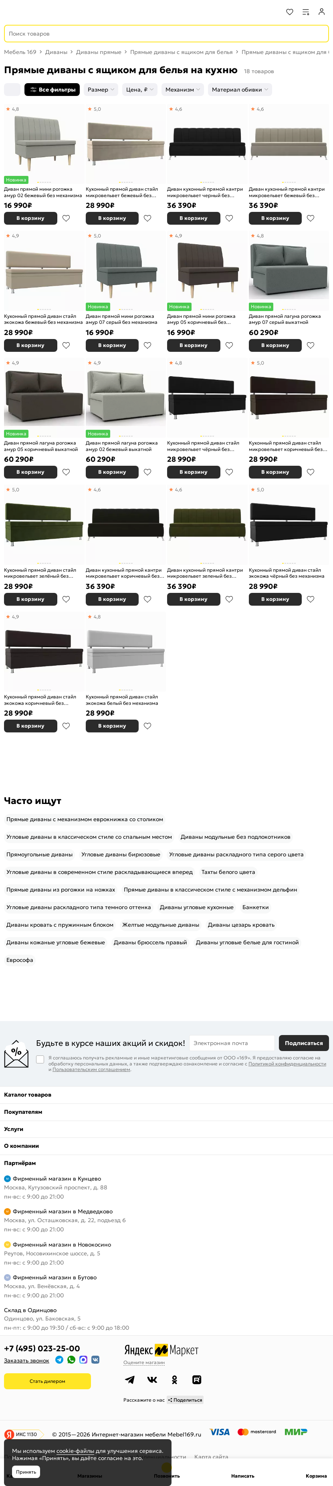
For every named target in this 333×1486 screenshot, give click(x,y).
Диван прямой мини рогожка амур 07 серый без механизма (121, 319)
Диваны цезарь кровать (241, 924)
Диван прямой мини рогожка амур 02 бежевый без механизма (43, 192)
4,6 (178, 109)
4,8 (15, 109)
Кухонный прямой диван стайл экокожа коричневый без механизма (40, 700)
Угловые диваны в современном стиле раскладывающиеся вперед (99, 872)
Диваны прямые (98, 52)
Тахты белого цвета (228, 872)
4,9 (15, 236)
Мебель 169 (20, 52)
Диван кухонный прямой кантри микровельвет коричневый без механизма (123, 573)
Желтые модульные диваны (160, 924)
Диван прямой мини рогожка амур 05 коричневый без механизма (201, 319)
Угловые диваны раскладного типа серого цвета (236, 854)
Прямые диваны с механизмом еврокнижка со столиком (84, 819)
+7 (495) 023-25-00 (42, 1348)
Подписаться (304, 1043)
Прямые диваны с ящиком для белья (181, 52)
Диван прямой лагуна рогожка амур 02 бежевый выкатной (122, 446)
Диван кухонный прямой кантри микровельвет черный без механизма (205, 192)
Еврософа (19, 959)
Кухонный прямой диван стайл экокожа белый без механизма (122, 700)
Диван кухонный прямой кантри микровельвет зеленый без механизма (205, 573)
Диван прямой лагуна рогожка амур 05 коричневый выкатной (41, 446)
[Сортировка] (12, 89)
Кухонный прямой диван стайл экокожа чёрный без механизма (287, 573)
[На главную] (36, 12)
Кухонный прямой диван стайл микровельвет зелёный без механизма (40, 573)
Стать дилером (47, 1381)
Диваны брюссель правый (150, 942)
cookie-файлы (75, 1450)
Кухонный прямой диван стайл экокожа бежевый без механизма (43, 319)
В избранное (66, 218)
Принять (26, 1472)
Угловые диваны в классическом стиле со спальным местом (89, 836)
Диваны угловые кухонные (197, 907)
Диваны (56, 52)
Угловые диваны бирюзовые (120, 854)
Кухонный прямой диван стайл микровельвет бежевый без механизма (122, 192)
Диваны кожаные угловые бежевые (55, 942)
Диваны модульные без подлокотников (236, 836)
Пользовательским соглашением (91, 1069)
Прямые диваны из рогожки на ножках (60, 889)
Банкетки (255, 907)
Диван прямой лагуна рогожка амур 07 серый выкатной (285, 319)
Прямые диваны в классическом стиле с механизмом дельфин (210, 889)
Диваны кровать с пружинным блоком (59, 924)
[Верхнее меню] (11, 12)
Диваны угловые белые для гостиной (247, 942)
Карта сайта (211, 1456)
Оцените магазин (144, 1362)
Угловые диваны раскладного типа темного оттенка (78, 907)
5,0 (97, 109)
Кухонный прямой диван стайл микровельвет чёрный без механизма (203, 446)
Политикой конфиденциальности (287, 1064)
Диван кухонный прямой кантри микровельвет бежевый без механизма (287, 192)
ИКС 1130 (26, 1434)
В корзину (30, 218)
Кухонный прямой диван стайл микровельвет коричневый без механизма (286, 446)
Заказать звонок (26, 1360)
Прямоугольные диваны (39, 854)
